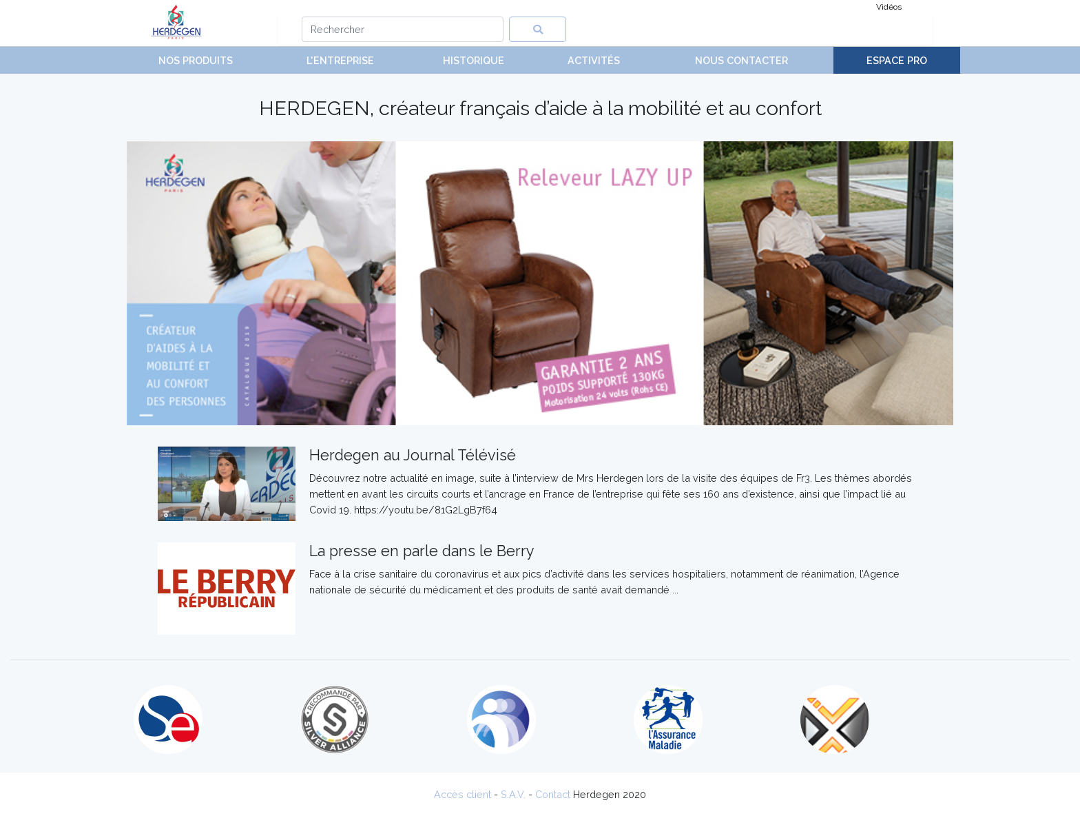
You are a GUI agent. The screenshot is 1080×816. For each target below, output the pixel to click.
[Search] (402, 29)
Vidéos (889, 7)
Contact (552, 794)
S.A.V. (513, 794)
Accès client (462, 794)
